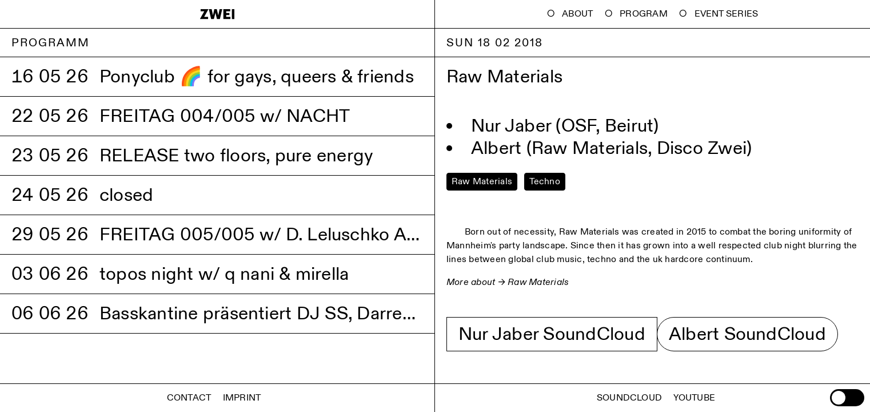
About (577, 14)
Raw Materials (538, 282)
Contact (189, 398)
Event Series (727, 14)
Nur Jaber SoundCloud (551, 334)
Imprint (242, 398)
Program (644, 14)
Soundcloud (629, 398)
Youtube (694, 398)
